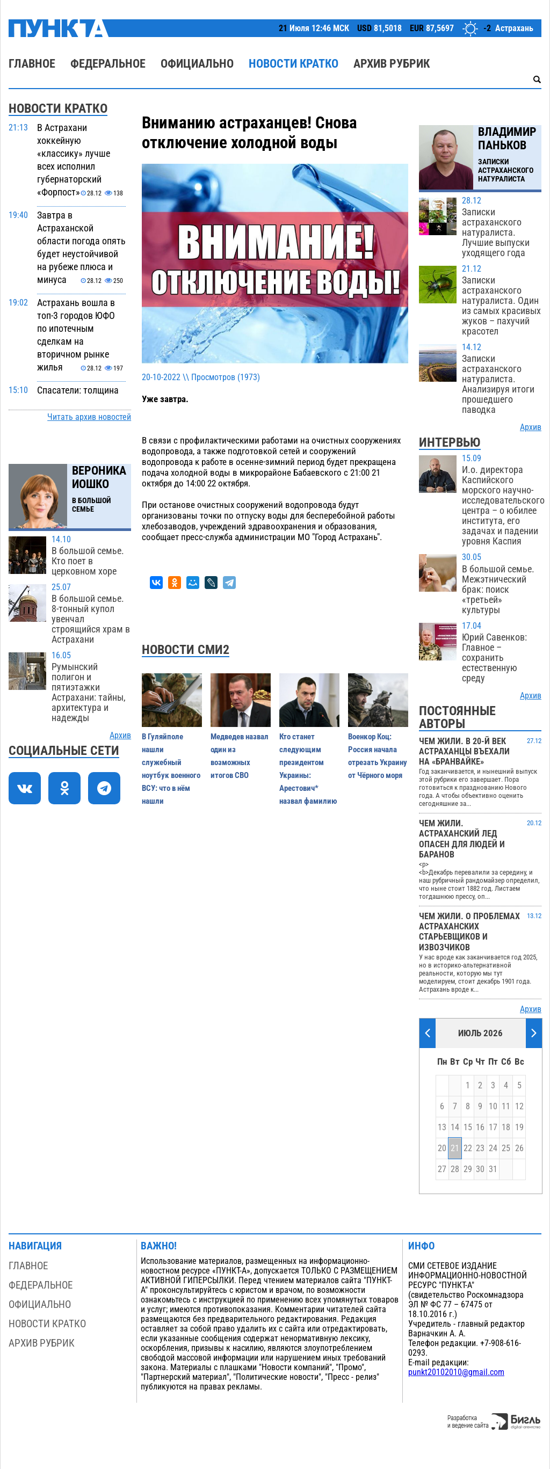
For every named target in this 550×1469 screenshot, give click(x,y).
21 (455, 1148)
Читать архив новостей (89, 417)
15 (468, 1127)
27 (442, 1169)
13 (442, 1127)
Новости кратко (293, 63)
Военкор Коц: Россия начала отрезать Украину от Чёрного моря (377, 756)
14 (455, 1127)
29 (468, 1169)
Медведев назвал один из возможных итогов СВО (240, 756)
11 (506, 1106)
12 (519, 1106)
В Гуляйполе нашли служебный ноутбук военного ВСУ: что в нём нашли (171, 769)
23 (480, 1148)
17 (493, 1127)
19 (519, 1127)
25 (506, 1148)
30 (480, 1169)
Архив (120, 735)
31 (493, 1169)
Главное (32, 63)
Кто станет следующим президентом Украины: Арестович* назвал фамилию (308, 769)
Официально (197, 63)
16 (480, 1127)
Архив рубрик (391, 63)
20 (442, 1148)
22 (468, 1148)
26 (519, 1148)
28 (455, 1169)
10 (493, 1106)
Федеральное (108, 63)
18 (506, 1127)
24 (493, 1148)
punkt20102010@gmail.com (456, 1372)
